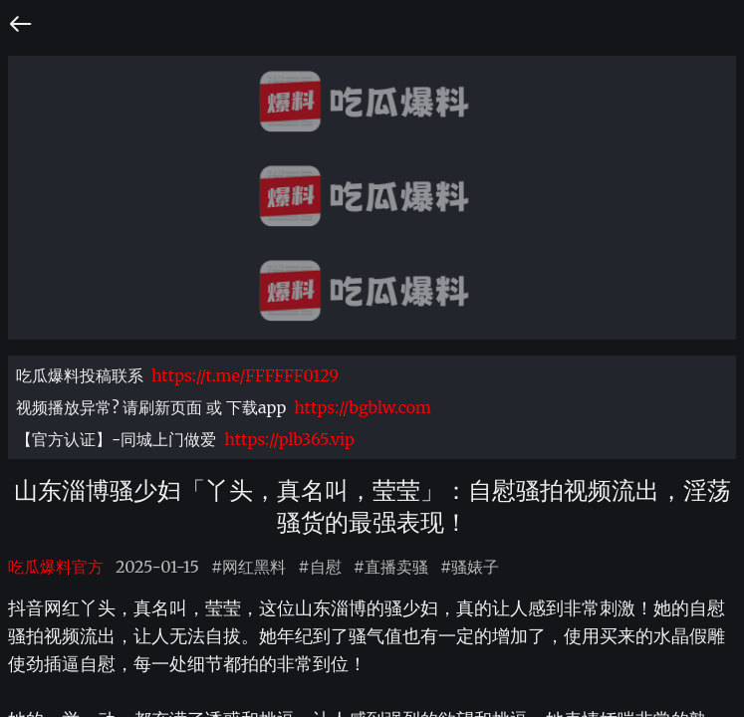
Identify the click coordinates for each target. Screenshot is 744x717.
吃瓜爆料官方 (56, 567)
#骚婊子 (469, 567)
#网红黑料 (248, 567)
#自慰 (319, 567)
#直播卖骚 (391, 567)
